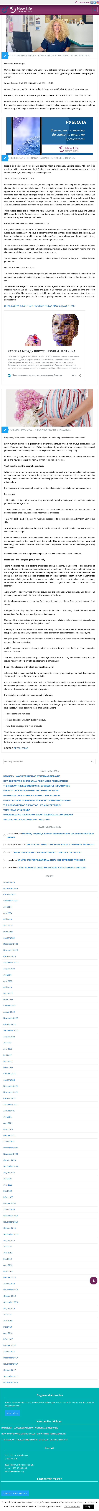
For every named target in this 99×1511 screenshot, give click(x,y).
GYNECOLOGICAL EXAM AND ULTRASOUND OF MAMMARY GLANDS (37, 800)
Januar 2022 (9, 1079)
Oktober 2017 (9, 1370)
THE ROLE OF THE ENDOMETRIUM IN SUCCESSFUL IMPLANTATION (36, 785)
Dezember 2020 (10, 1147)
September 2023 (10, 962)
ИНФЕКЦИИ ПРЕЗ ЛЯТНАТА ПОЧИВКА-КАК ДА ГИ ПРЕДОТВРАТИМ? (39, 306)
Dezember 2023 (10, 943)
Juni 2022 (7, 1048)
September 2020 (10, 1166)
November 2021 (10, 1092)
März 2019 (8, 1271)
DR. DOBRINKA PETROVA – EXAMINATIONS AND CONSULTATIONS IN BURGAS (50, 55)
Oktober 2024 (9, 894)
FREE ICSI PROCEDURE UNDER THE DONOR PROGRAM (31, 790)
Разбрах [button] (88, 1506)
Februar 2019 (9, 1277)
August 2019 (9, 1240)
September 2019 (10, 1234)
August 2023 (9, 968)
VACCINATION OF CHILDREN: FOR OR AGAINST (26, 819)
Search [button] (93, 761)
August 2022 (9, 1036)
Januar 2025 (9, 882)
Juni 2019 (7, 1252)
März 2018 (8, 1339)
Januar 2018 (9, 1351)
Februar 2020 (9, 1203)
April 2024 (8, 925)
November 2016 (10, 1382)
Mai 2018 (7, 1326)
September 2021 (10, 1104)
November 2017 (10, 1363)
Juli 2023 (7, 974)
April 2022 (8, 1061)
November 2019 (10, 1221)
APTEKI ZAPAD (21, 748)
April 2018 (8, 1333)
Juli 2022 (7, 1042)
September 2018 (10, 1302)
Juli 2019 (7, 1246)
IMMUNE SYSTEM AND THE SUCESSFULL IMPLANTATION (31, 795)
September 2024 (10, 900)
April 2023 (8, 993)
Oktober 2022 (9, 1024)
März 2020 (8, 1197)
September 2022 (10, 1030)
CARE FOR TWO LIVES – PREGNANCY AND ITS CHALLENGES (40, 429)
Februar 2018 (9, 1345)
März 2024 (8, 931)
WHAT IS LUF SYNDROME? (16, 809)
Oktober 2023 (9, 956)
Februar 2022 (9, 1073)
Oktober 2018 (9, 1295)
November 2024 (10, 888)
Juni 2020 (7, 1184)
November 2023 (10, 950)
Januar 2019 (9, 1283)
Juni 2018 (7, 1320)
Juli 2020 (7, 1178)
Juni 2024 (7, 913)
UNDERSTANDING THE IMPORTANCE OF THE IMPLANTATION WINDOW (38, 814)
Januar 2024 (9, 937)
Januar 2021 (9, 1141)
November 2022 (10, 1018)
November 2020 (10, 1153)
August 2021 (9, 1110)
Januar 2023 (9, 1011)
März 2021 (8, 1129)
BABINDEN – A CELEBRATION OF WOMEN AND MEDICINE (31, 776)
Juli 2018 (7, 1314)
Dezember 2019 (10, 1215)
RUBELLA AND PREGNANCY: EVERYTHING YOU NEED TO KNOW (42, 157)
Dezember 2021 (10, 1086)
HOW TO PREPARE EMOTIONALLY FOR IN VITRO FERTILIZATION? (35, 781)
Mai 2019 (7, 1259)
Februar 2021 (9, 1135)
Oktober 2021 (9, 1098)
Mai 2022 (7, 1055)
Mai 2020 (7, 1190)
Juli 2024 (7, 906)
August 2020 (9, 1172)
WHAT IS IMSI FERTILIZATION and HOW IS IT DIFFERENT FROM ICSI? (60, 844)
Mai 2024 (7, 919)
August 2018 (9, 1308)
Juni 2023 (7, 981)
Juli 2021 (7, 1116)
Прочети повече (72, 1506)
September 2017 (10, 1376)
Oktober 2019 (9, 1228)
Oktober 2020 (9, 1160)
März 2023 (8, 999)
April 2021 (8, 1123)
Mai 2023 (7, 987)
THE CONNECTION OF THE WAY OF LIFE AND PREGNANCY (32, 805)
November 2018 (10, 1289)
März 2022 (8, 1067)
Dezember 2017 (10, 1357)
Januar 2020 (9, 1209)
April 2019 (8, 1265)
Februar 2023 (9, 1005)
